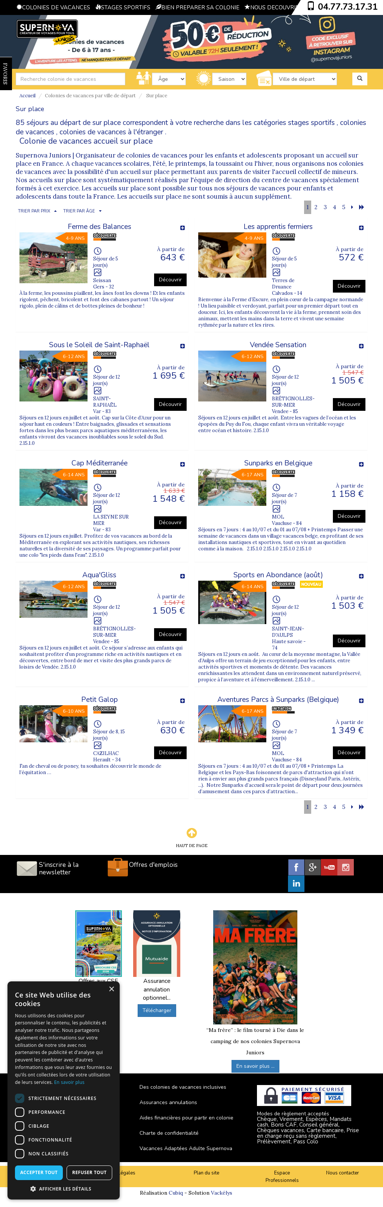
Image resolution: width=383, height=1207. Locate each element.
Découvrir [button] (170, 279)
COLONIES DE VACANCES (53, 7)
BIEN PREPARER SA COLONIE (197, 7)
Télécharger (157, 1010)
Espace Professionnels (282, 1177)
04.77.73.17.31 (348, 7)
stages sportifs (311, 123)
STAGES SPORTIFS (122, 7)
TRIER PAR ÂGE (79, 211)
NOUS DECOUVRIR (272, 7)
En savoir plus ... (255, 1066)
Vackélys (221, 1192)
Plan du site (206, 1173)
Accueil (27, 95)
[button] (63, 1188)
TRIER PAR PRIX (34, 211)
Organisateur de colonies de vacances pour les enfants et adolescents (180, 155)
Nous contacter (342, 1173)
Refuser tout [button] (89, 1172)
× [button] (111, 989)
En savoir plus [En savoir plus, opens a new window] (69, 1082)
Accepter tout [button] (39, 1172)
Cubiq (176, 1192)
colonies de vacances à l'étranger (111, 132)
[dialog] (63, 1090)
